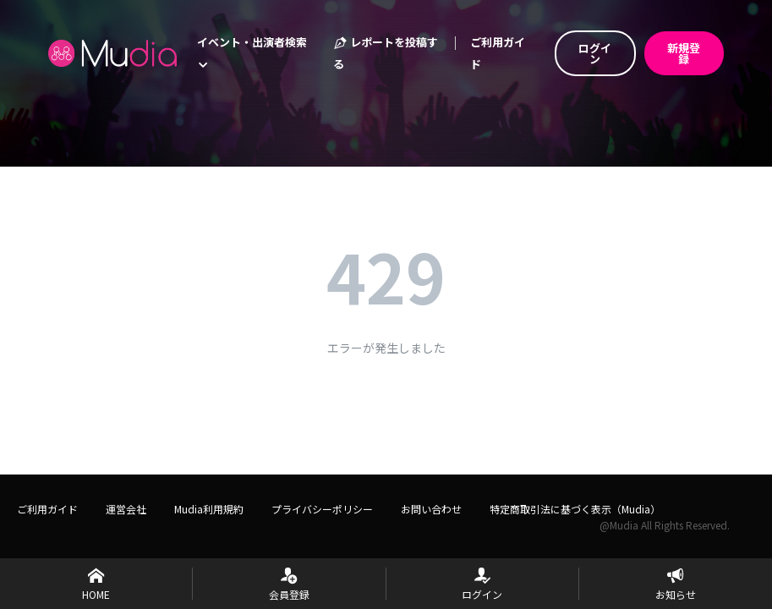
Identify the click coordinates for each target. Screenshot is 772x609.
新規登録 (683, 53)
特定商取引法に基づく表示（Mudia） (575, 509)
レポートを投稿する (385, 53)
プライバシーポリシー (322, 509)
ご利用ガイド (497, 53)
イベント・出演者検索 (252, 51)
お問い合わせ (431, 509)
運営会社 (126, 509)
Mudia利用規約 (209, 509)
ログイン (594, 53)
